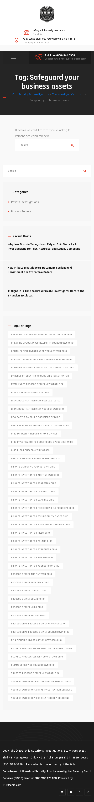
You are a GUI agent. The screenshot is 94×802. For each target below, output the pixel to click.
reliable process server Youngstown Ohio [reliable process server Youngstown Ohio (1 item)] (37, 656)
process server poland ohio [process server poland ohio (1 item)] (28, 615)
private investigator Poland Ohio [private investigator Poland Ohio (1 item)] (32, 541)
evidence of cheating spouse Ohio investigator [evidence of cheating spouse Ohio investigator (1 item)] (40, 376)
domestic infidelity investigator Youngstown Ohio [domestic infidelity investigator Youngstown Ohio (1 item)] (42, 367)
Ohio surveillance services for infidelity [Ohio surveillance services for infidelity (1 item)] (36, 458)
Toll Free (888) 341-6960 (60, 55)
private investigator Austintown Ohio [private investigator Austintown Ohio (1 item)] (35, 475)
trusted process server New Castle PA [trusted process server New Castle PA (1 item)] (35, 673)
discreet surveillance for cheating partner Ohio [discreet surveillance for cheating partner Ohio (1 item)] (41, 359)
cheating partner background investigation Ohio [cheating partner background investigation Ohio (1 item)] (41, 334)
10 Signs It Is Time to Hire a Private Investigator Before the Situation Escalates (46, 293)
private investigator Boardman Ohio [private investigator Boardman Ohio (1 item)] (33, 483)
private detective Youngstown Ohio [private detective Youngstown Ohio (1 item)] (33, 466)
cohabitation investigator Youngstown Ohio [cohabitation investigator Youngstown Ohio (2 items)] (39, 351)
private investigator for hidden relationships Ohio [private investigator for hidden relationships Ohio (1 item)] (43, 508)
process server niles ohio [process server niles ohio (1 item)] (27, 607)
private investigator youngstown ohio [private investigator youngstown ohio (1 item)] (35, 565)
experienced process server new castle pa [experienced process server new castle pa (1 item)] (37, 384)
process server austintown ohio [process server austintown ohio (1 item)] (31, 574)
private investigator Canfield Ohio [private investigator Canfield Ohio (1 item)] (32, 499)
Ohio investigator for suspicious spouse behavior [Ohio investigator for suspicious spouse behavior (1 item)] (42, 442)
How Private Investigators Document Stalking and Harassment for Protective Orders (40, 270)
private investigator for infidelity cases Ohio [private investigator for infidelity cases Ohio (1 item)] (39, 516)
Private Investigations (25, 202)
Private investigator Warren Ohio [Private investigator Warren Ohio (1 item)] (32, 557)
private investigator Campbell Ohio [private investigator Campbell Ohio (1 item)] (33, 491)
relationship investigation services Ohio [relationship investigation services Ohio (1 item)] (36, 640)
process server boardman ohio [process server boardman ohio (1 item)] (30, 582)
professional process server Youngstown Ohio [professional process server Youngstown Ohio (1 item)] (40, 632)
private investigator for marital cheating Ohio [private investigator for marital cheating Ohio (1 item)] (40, 524)
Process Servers (21, 211)
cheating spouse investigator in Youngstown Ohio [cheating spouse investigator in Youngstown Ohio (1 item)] (42, 342)
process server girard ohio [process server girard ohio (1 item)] (28, 599)
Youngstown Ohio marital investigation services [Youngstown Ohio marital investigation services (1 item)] (41, 689)
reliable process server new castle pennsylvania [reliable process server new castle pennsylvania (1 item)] (42, 648)
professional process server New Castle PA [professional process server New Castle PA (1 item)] (38, 623)
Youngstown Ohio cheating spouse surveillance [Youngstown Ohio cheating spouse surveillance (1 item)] (41, 681)
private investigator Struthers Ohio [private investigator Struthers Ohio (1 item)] (34, 549)
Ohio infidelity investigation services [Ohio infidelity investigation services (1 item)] (34, 433)
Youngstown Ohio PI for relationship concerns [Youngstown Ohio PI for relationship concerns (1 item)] (40, 698)
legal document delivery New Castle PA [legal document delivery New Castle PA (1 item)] (35, 400)
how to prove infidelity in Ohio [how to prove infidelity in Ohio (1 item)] (30, 392)
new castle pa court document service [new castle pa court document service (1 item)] (35, 417)
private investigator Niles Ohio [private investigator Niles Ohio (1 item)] (30, 532)
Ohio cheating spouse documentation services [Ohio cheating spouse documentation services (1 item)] (40, 425)
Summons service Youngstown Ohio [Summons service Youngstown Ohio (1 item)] (33, 665)
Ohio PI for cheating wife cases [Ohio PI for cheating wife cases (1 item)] (30, 450)
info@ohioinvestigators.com (49, 30)
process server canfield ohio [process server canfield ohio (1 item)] (29, 590)
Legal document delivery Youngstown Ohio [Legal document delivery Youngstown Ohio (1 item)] (37, 409)
